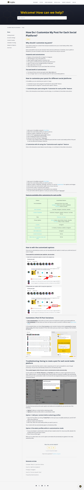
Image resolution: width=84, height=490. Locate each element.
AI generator (60, 184)
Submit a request (66, 2)
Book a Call (57, 2)
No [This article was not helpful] (53, 447)
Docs (8, 32)
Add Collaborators (38, 230)
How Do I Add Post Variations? (33, 467)
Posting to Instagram (30, 469)
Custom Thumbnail (37, 212)
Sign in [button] (74, 2)
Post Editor (46, 130)
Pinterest (57, 206)
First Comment (37, 209)
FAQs (23, 27)
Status (41, 2)
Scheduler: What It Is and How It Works (35, 464)
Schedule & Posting (11, 42)
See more (9, 47)
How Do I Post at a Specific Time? (33, 472)
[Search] (42, 18)
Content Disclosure (37, 234)
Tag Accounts (38, 227)
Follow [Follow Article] (28, 39)
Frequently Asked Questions (32, 475)
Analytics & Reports (11, 45)
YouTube (64, 217)
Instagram (54, 205)
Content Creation (11, 40)
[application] (80, 486)
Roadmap (35, 2)
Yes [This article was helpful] (49, 447)
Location (37, 224)
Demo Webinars (48, 2)
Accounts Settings (11, 37)
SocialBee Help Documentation (13, 27)
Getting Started (10, 35)
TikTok (52, 220)
